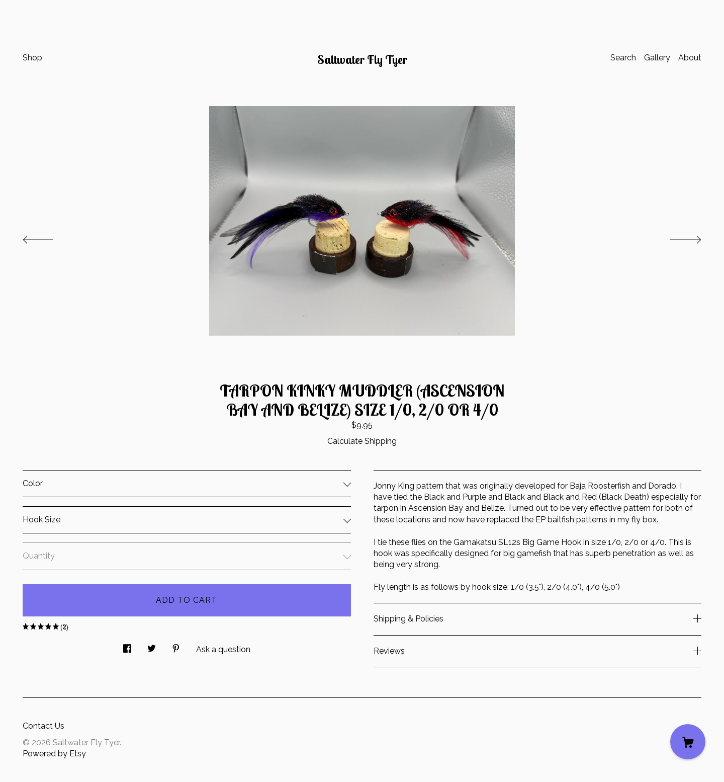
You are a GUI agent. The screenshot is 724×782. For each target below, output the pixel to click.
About (689, 57)
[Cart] (687, 741)
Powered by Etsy (54, 753)
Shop (32, 57)
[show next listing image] (676, 237)
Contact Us (43, 726)
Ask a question (223, 649)
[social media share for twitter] (151, 646)
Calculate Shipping (362, 441)
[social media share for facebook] (127, 646)
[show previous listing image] (48, 237)
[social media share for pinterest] (176, 646)
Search (623, 57)
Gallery (657, 57)
